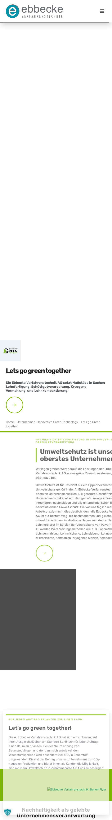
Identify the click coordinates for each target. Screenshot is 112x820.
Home (10, 422)
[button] (102, 11)
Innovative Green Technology (58, 422)
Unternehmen (26, 422)
